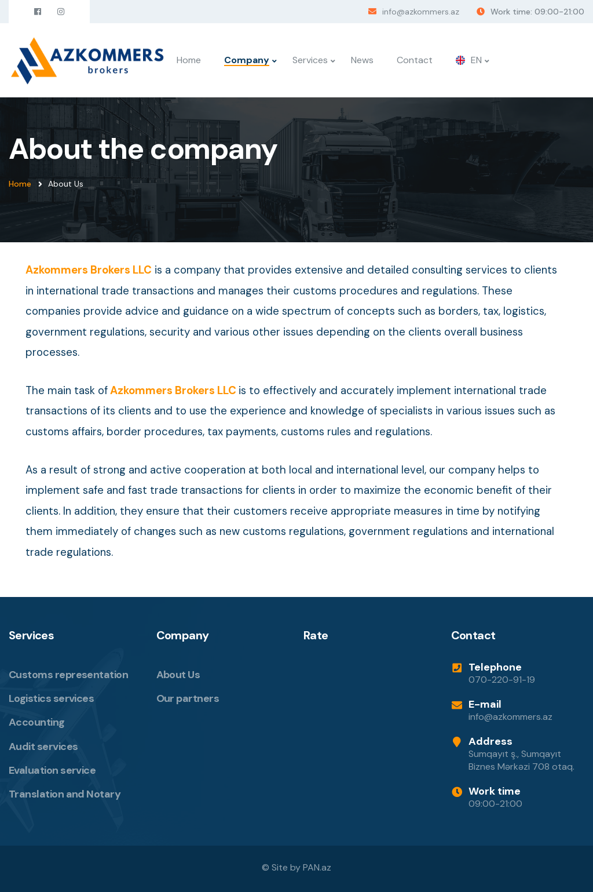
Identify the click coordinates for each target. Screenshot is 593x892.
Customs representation (68, 675)
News (362, 60)
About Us (178, 675)
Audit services (43, 746)
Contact (415, 60)
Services (310, 60)
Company (246, 60)
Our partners (187, 698)
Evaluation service (52, 770)
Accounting (37, 722)
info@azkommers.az (420, 11)
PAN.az (317, 867)
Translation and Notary (64, 794)
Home (189, 60)
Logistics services (51, 698)
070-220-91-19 (501, 679)
